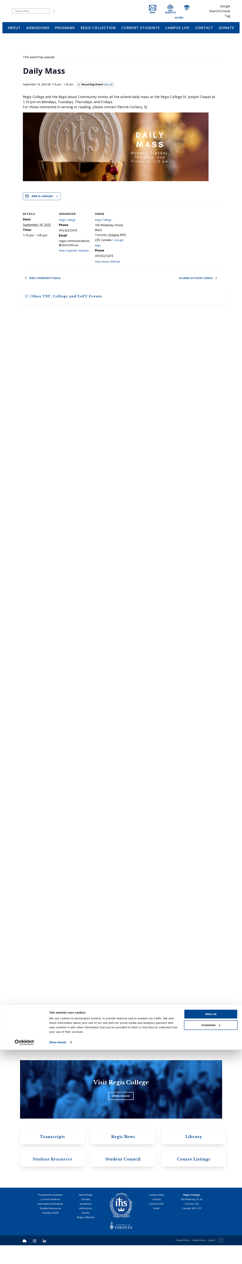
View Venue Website (109, 265)
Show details (58, 1256)
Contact (156, 1218)
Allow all (211, 1228)
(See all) (114, 85)
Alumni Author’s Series (195, 282)
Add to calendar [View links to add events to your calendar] (42, 197)
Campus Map (156, 1213)
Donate (86, 1218)
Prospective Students (50, 1213)
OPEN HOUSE (121, 1110)
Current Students (50, 1218)
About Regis (85, 1213)
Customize (211, 1239)
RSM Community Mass (45, 282)
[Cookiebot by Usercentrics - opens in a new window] (24, 1257)
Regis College (68, 221)
